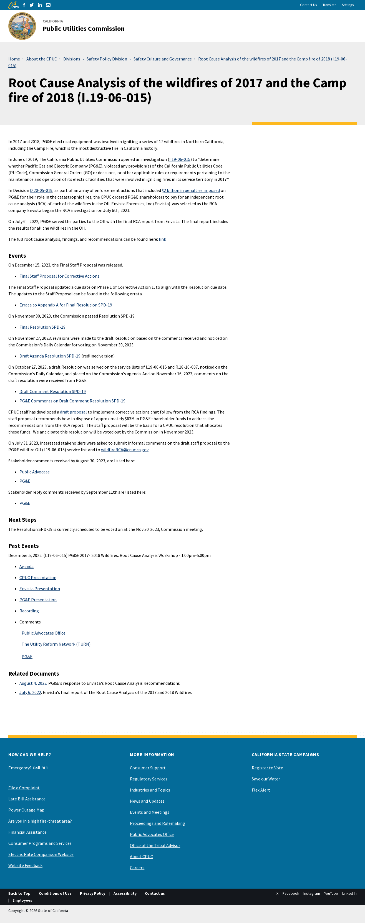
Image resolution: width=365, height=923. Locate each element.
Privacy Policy (92, 893)
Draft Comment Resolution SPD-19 (52, 391)
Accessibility (125, 893)
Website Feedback (25, 865)
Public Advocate (34, 472)
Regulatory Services (148, 779)
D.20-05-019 (41, 190)
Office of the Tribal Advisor (155, 845)
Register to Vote (267, 767)
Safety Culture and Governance (163, 59)
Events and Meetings (149, 812)
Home (14, 59)
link (162, 239)
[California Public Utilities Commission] (69, 26)
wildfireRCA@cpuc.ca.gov (124, 449)
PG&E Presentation (38, 599)
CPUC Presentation (37, 577)
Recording (29, 610)
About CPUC (141, 856)
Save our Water (266, 779)
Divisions (71, 59)
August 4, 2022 (33, 683)
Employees (22, 900)
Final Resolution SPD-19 (42, 327)
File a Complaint (24, 787)
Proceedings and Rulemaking (157, 823)
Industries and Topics (150, 790)
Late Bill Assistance (27, 799)
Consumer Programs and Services (40, 843)
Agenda (26, 566)
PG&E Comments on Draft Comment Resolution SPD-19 (72, 401)
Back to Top (19, 893)
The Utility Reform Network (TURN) (56, 644)
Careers (137, 867)
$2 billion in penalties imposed (191, 190)
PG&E (24, 481)
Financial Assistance (27, 832)
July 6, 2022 (30, 692)
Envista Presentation (39, 588)
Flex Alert (261, 790)
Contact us (155, 893)
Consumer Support (148, 767)
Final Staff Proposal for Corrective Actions (59, 276)
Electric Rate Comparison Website (41, 854)
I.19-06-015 (179, 159)
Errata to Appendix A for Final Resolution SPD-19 (65, 305)
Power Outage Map (26, 810)
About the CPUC (41, 59)
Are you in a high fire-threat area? (40, 821)
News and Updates (147, 801)
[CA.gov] (13, 5)
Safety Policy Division (107, 59)
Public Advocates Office (44, 633)
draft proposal (73, 412)
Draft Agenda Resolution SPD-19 (49, 356)
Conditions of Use (55, 893)
